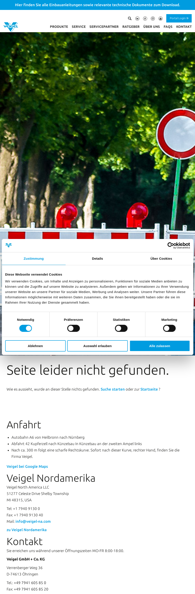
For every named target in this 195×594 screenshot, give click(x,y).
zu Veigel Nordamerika (27, 513)
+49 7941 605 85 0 (30, 566)
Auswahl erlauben (97, 346)
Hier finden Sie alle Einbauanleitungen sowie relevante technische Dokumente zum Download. (97, 5)
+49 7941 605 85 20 (31, 572)
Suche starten (113, 372)
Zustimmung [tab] (34, 258)
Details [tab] (97, 258)
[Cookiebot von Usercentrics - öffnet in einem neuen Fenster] (170, 245)
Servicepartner (104, 26)
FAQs (168, 26)
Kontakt (184, 26)
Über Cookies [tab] (161, 258)
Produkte (59, 26)
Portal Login (178, 18)
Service (79, 26)
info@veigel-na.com (33, 504)
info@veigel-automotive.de (43, 581)
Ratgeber (131, 26)
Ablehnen (35, 346)
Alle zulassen (159, 346)
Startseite (149, 372)
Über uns (151, 26)
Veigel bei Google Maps (27, 449)
